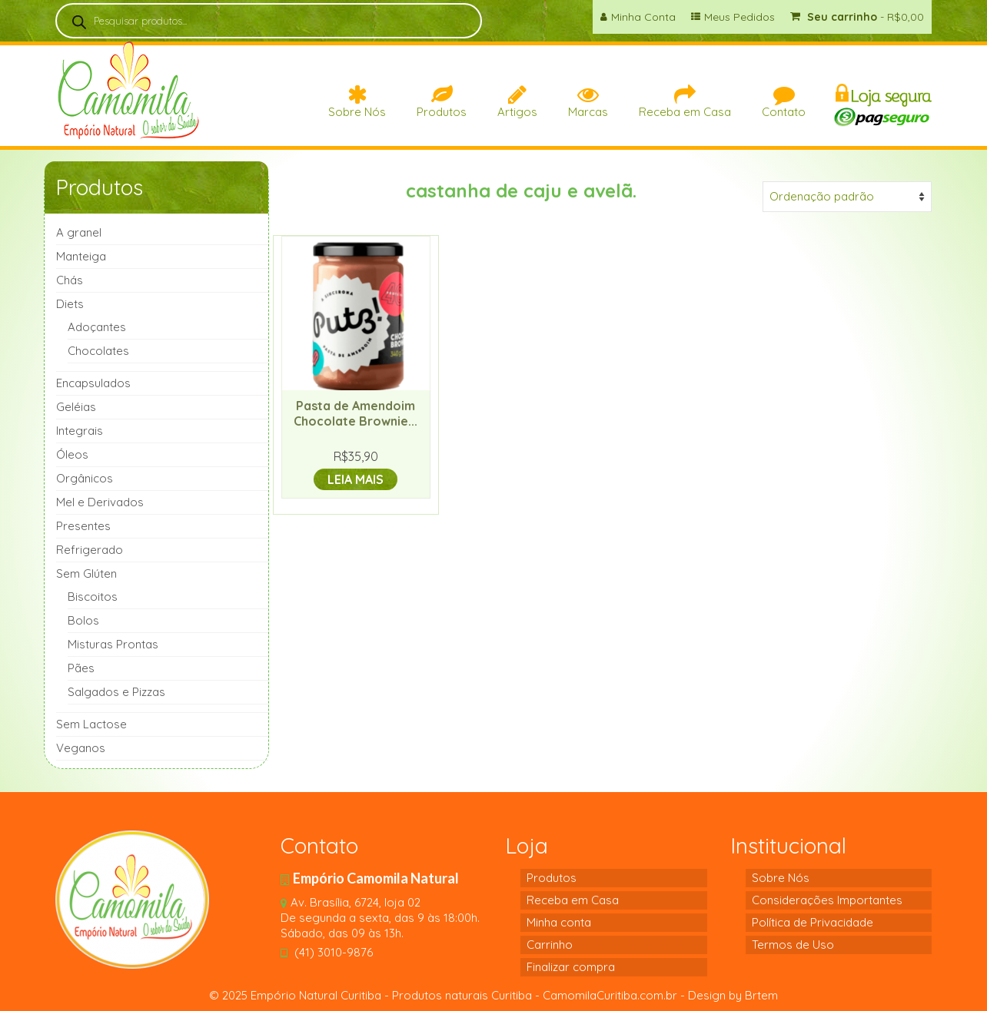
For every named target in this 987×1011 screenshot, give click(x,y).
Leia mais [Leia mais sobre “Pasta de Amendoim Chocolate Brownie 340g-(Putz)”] (355, 479)
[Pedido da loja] (847, 196)
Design (707, 995)
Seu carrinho (857, 17)
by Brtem (752, 995)
